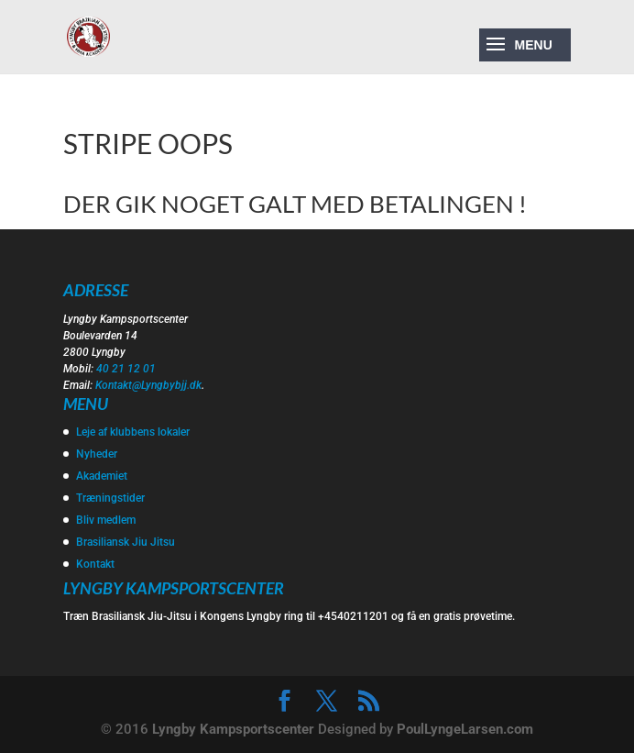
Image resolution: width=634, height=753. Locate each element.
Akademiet (101, 476)
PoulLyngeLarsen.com (465, 729)
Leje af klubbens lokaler (133, 432)
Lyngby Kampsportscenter (233, 729)
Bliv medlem (106, 520)
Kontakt (95, 564)
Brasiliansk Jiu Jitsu (125, 542)
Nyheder (96, 454)
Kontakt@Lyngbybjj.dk (148, 385)
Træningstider (110, 498)
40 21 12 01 (126, 368)
